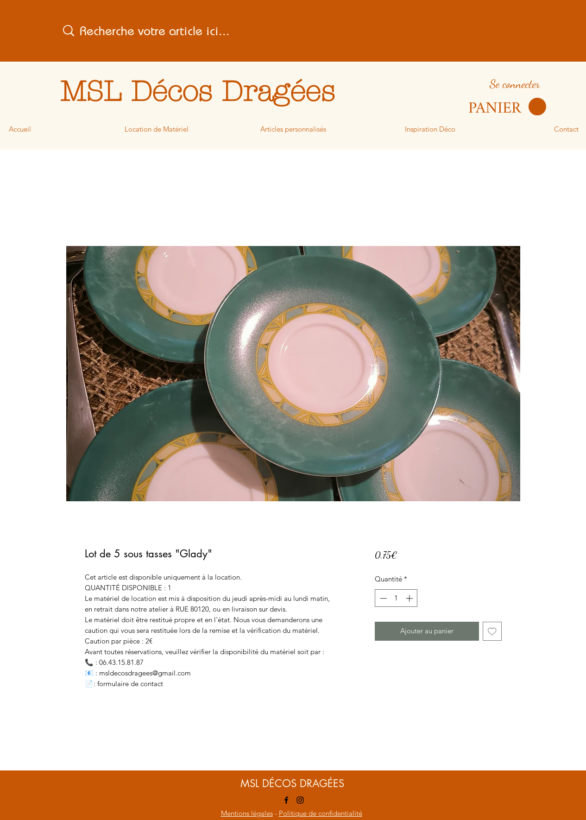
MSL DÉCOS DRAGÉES (292, 783)
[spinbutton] (396, 598)
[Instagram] (300, 800)
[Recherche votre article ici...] (241, 31)
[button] (507, 107)
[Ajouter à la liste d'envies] (492, 631)
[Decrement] (382, 598)
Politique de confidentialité (320, 813)
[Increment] (410, 598)
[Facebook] (286, 800)
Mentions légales (247, 813)
